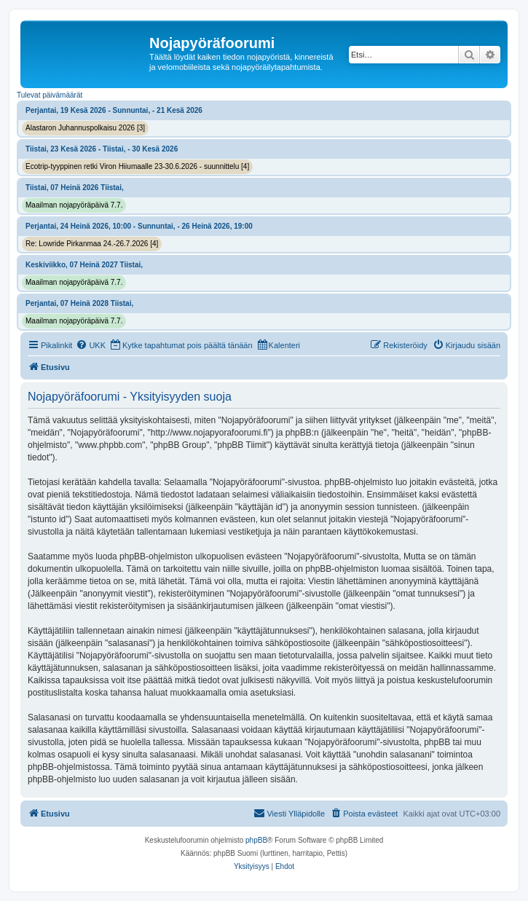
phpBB (256, 840)
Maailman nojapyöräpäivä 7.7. (73, 205)
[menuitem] (91, 345)
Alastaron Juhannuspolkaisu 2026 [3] (85, 128)
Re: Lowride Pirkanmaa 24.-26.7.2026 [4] (91, 244)
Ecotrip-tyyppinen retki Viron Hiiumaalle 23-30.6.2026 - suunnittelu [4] (137, 166)
